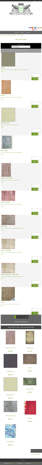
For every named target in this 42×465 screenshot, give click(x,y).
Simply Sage (30, 389)
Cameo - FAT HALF (7, 178)
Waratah (30, 418)
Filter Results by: (21, 44)
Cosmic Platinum (6, 250)
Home (34, 1)
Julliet (29, 367)
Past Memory (29, 348)
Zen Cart (24, 463)
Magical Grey (10, 371)
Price (26, 50)
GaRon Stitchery (14, 463)
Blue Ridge (4, 150)
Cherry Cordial (5, 202)
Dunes (3, 302)
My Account (28, 32)
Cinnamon (4, 226)
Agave (3, 67)
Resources (22, 32)
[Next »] (26, 316)
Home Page (16, 32)
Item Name (21, 50)
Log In (39, 1)
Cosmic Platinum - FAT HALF (10, 274)
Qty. (16, 50)
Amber (3, 95)
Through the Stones (10, 415)
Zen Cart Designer (34, 463)
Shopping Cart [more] (36, 450)
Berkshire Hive (5, 123)
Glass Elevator (10, 441)
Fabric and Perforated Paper (10, 35)
